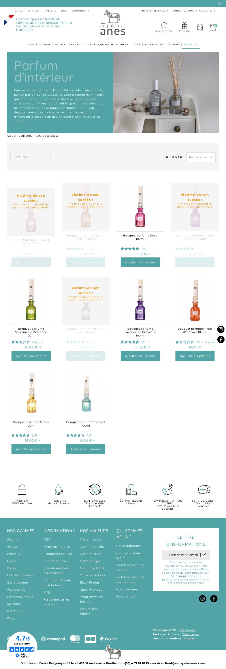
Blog (10, 615)
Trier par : (174, 154)
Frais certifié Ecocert (95, 500)
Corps (11, 557)
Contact (190, 635)
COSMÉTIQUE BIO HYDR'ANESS (107, 42)
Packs (11, 565)
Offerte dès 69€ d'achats (168, 501)
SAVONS (61, 42)
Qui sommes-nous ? (28, 10)
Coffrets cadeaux (20, 572)
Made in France (58, 498)
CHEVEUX (76, 42)
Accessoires (16, 586)
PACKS (135, 42)
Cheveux (13, 550)
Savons (12, 536)
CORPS (35, 42)
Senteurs (14, 600)
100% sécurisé (22, 498)
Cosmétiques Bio (20, 593)
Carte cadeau (17, 579)
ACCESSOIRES (152, 42)
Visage (12, 543)
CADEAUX (171, 42)
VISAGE (48, 42)
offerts (131, 498)
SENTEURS (188, 42)
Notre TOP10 (16, 608)
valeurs (50, 10)
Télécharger (187, 626)
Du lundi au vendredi (204, 500)
